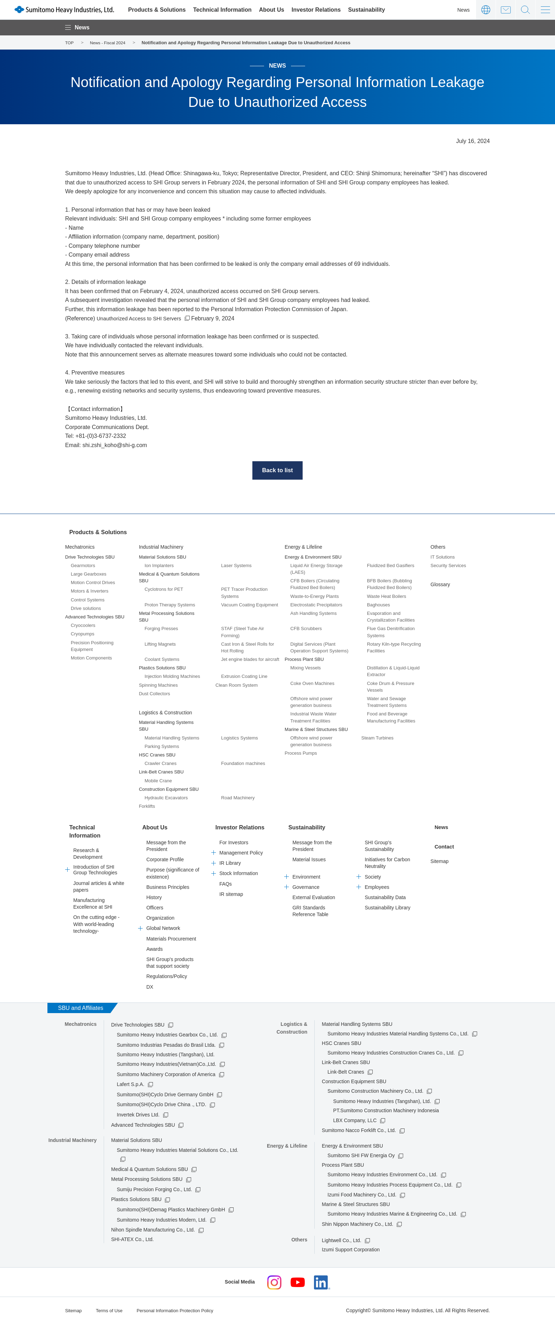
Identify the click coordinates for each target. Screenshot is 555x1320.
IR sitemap (231, 891)
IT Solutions (442, 556)
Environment (306, 873)
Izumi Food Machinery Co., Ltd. (361, 1192)
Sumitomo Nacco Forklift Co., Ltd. (359, 1127)
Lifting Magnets (160, 643)
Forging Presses (161, 628)
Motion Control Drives (93, 582)
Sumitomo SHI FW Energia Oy (361, 1152)
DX (149, 984)
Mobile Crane (158, 780)
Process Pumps (301, 753)
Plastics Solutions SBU (136, 1196)
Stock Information (238, 870)
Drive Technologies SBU (138, 1022)
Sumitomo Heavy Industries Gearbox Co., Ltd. (167, 1032)
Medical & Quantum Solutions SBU (149, 1166)
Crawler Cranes (160, 763)
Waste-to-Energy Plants (314, 596)
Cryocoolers (83, 625)
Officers (154, 905)
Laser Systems (236, 565)
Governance (305, 884)
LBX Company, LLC (355, 1117)
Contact (505, 9)
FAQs (225, 881)
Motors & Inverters (89, 591)
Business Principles (167, 884)
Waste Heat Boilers (386, 596)
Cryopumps (82, 633)
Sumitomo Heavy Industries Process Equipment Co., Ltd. (389, 1182)
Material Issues (309, 856)
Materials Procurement (171, 935)
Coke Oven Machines (312, 683)
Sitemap (439, 856)
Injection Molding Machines (172, 676)
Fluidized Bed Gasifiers (390, 565)
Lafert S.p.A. (130, 1081)
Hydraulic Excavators (166, 797)
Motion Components (91, 658)
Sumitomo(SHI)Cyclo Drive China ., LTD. (161, 1101)
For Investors (233, 839)
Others (437, 547)
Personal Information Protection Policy (183, 1306)
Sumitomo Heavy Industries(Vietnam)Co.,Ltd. (166, 1061)
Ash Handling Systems (313, 613)
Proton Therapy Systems (169, 604)
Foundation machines (243, 763)
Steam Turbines (377, 738)
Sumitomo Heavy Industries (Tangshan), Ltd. (382, 1098)
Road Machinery (238, 797)
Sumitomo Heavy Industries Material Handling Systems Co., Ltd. (397, 1031)
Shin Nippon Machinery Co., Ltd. (357, 1221)
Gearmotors (83, 565)
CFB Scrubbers (306, 628)
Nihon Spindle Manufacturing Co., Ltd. (153, 1227)
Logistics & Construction (165, 712)
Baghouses (378, 604)
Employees (377, 884)
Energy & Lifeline (303, 547)
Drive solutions (86, 608)
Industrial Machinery (161, 547)
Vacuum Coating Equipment (249, 604)
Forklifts (147, 806)
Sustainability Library (387, 905)
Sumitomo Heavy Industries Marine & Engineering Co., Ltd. (392, 1211)
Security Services (448, 565)
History (154, 894)
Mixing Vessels (305, 667)
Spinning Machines (158, 684)
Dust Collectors (154, 693)
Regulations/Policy (166, 973)
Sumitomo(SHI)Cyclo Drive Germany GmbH (165, 1091)
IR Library (230, 860)
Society (373, 873)
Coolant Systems (161, 659)
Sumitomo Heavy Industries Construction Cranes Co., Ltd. (391, 1050)
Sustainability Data (385, 894)
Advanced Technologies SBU (143, 1122)
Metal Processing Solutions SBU (147, 1176)
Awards (154, 946)
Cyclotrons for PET (163, 589)
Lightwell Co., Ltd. (341, 1237)
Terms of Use (111, 1306)
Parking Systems (161, 746)
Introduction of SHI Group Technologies (95, 864)
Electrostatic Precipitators (316, 604)
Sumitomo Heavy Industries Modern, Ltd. (162, 1216)
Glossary (440, 584)
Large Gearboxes (88, 574)
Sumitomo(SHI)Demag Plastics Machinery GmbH (171, 1207)
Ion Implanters (158, 565)
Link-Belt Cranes (345, 1069)
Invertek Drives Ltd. (138, 1112)
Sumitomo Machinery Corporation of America (166, 1071)
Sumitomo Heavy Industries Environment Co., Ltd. (382, 1172)
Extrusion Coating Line (244, 676)
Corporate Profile (165, 856)
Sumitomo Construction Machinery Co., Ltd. (375, 1088)
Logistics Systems (239, 737)
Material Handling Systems (171, 737)
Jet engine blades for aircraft (250, 659)
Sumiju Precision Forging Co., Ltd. (154, 1186)
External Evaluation (313, 894)
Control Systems (87, 599)
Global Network (163, 925)
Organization (160, 915)
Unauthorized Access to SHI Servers (142, 318)
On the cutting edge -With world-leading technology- (96, 917)
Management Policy (241, 850)
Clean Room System (237, 684)
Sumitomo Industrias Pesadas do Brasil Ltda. (166, 1042)
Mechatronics (80, 547)
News (463, 10)
